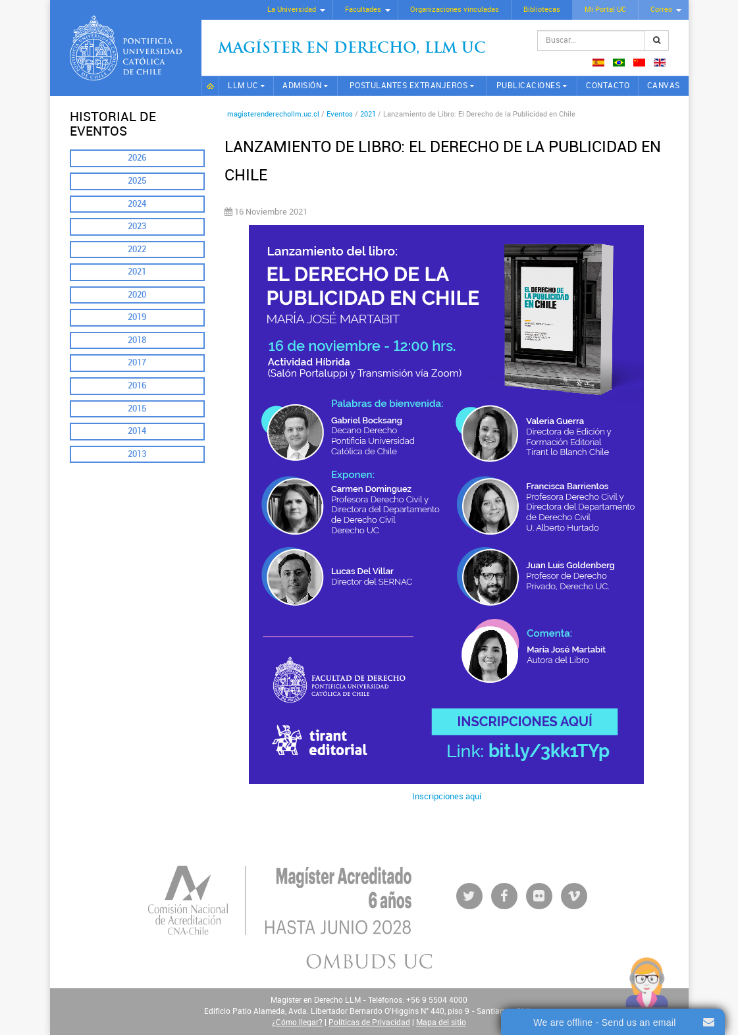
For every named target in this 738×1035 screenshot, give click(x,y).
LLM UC (243, 85)
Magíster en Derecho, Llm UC (352, 49)
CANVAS (663, 85)
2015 (137, 408)
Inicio (210, 86)
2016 (137, 385)
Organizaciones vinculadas (454, 9)
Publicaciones (528, 85)
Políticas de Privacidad (369, 1022)
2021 (137, 272)
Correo (661, 9)
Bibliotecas (541, 9)
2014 (137, 431)
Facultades (363, 9)
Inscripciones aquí (446, 796)
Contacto (607, 85)
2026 (137, 158)
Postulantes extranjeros (409, 85)
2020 (137, 295)
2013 (137, 454)
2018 (137, 340)
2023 (137, 226)
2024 (137, 204)
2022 (137, 249)
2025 (137, 181)
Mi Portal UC (605, 9)
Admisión (301, 85)
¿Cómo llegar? (297, 1022)
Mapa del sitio (441, 1022)
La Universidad (291, 9)
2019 (137, 317)
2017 (137, 362)
